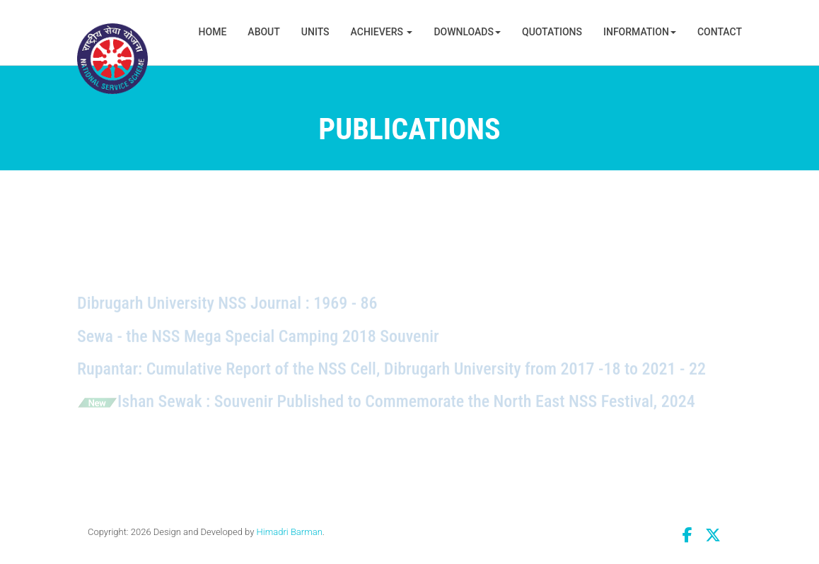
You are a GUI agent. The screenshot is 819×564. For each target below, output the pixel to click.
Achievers (382, 31)
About (263, 31)
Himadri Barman (290, 532)
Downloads (467, 31)
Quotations (552, 31)
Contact (719, 31)
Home (213, 31)
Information (639, 31)
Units (315, 31)
